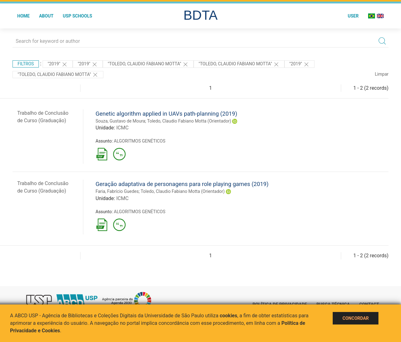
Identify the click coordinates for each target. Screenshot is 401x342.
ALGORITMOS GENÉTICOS (139, 140)
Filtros (26, 63)
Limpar (381, 74)
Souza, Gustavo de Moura (120, 120)
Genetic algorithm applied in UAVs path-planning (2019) (166, 113)
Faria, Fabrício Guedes (117, 191)
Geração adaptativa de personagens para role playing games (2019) (182, 184)
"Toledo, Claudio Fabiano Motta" (148, 64)
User (353, 15)
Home (23, 15)
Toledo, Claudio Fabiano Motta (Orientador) (189, 120)
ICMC (122, 128)
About (46, 15)
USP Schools (77, 15)
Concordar (355, 318)
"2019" (58, 64)
